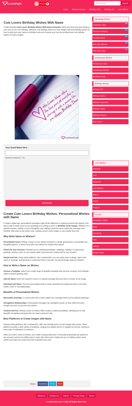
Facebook (43, 384)
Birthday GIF (98, 89)
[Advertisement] (47, 55)
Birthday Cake (95, 9)
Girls (95, 240)
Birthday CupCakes (101, 102)
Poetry (95, 201)
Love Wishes (123, 9)
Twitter (52, 384)
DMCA (66, 396)
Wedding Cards (99, 77)
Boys (95, 227)
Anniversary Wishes (101, 70)
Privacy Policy (78, 396)
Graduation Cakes (100, 220)
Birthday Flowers (78, 9)
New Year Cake (110, 50)
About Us (41, 396)
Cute (95, 175)
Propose (96, 208)
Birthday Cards (99, 109)
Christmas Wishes (110, 30)
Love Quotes (98, 188)
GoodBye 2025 (110, 37)
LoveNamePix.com (54, 402)
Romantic (97, 169)
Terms (91, 396)
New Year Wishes (110, 43)
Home (65, 9)
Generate (47, 203)
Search (125, 3)
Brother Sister (98, 253)
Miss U (95, 195)
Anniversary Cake (100, 64)
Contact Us (54, 396)
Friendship (97, 233)
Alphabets (97, 182)
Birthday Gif (109, 9)
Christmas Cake (110, 24)
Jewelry (96, 246)
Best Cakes (97, 122)
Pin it (60, 384)
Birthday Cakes (99, 96)
